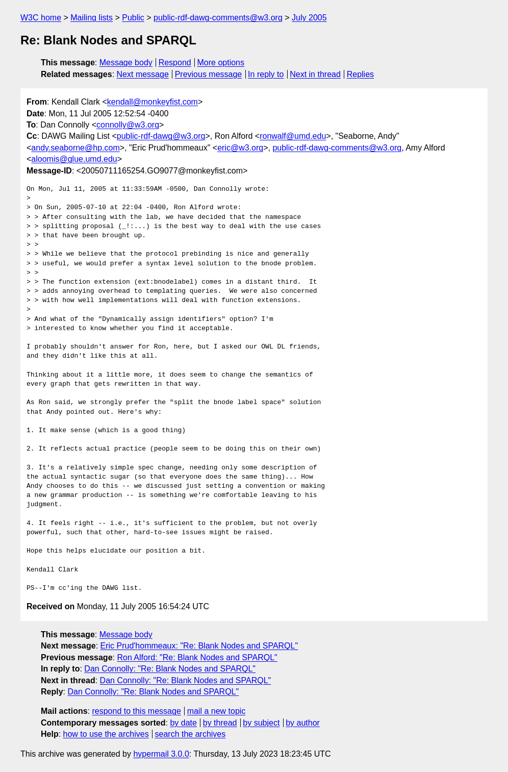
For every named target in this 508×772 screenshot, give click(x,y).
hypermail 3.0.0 (161, 754)
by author (303, 722)
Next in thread (315, 74)
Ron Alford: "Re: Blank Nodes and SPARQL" (197, 657)
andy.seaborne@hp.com (75, 147)
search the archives (190, 734)
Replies (360, 74)
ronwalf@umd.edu (293, 136)
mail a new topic (216, 711)
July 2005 (309, 17)
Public (133, 17)
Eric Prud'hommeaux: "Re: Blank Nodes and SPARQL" (199, 645)
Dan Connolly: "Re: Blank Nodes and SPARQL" (170, 668)
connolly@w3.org (127, 124)
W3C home (40, 17)
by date (183, 722)
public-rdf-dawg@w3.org (161, 136)
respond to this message (136, 711)
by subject (261, 722)
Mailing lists (91, 17)
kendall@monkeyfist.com (152, 101)
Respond (175, 62)
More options (221, 62)
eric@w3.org (240, 147)
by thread (220, 722)
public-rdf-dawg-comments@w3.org (218, 17)
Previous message (208, 74)
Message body (126, 62)
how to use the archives (106, 734)
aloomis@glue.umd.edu (74, 159)
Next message (143, 74)
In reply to (266, 74)
